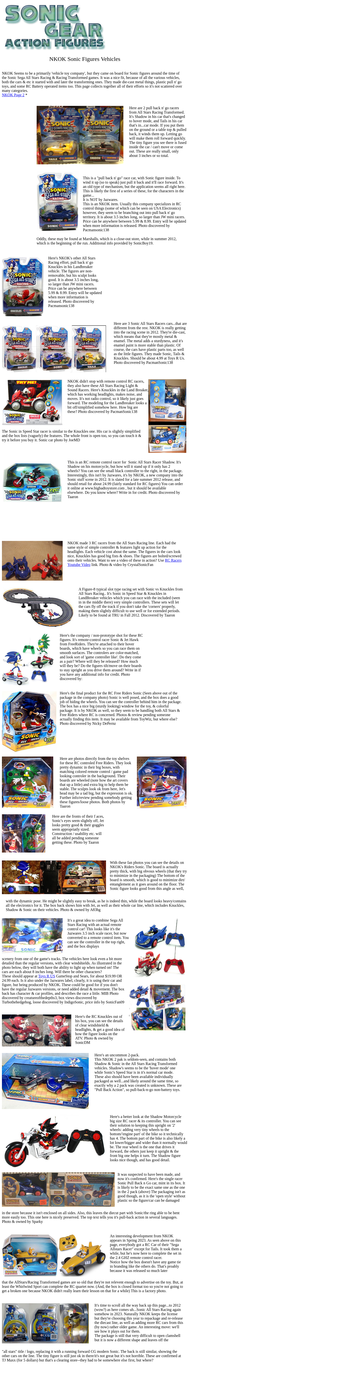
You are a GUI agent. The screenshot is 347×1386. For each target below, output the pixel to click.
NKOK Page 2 (13, 95)
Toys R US (46, 976)
